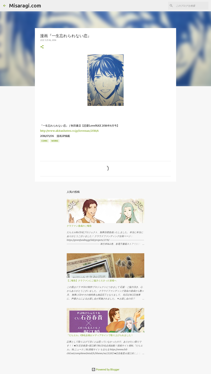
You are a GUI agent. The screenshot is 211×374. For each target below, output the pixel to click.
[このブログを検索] (191, 6)
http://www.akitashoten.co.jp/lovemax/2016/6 (69, 130)
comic (44, 141)
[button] (42, 47)
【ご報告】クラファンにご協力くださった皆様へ (91, 280)
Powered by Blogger (105, 369)
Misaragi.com (25, 5)
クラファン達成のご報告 (79, 226)
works (54, 141)
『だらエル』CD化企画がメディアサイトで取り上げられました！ (100, 335)
